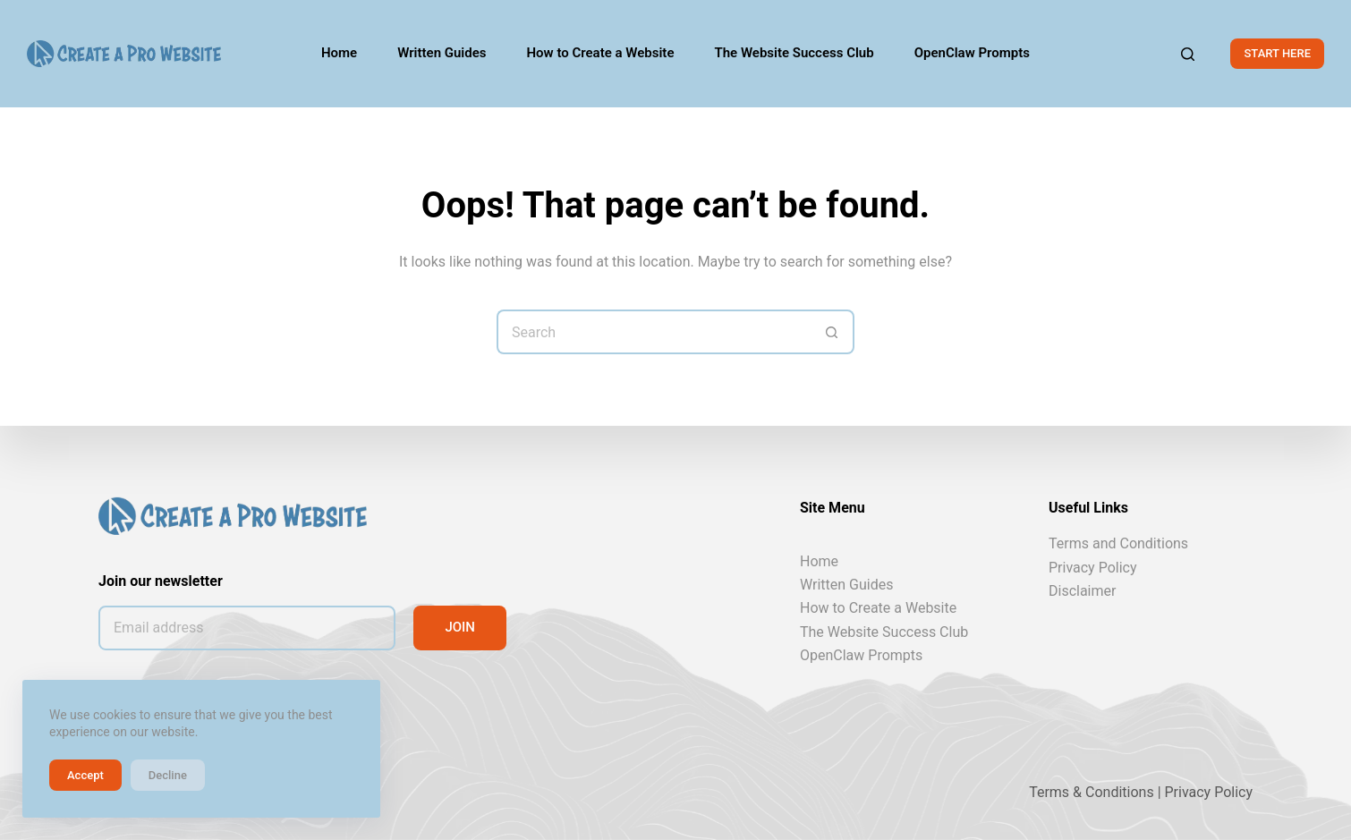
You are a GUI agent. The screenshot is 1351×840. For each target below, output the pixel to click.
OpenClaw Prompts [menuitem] (972, 53)
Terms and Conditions (1118, 543)
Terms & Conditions (1091, 792)
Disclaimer (1082, 590)
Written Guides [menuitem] (441, 53)
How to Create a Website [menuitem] (601, 53)
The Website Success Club (884, 632)
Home (819, 560)
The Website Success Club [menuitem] (793, 53)
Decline (168, 775)
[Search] (1187, 54)
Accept (85, 775)
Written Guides (846, 584)
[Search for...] (653, 332)
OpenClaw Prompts (861, 655)
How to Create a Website (878, 607)
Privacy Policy (1093, 566)
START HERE (1277, 53)
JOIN (460, 627)
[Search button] (832, 332)
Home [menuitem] (339, 53)
